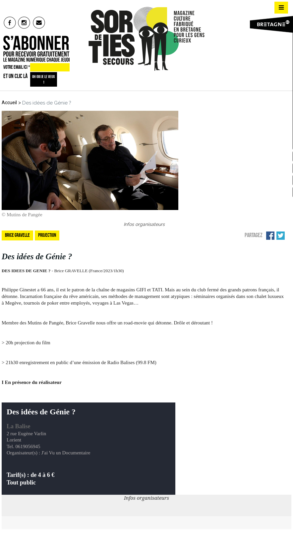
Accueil (9, 102)
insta (24, 22)
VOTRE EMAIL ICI (16, 67)
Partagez (254, 235)
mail (39, 22)
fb (9, 22)
